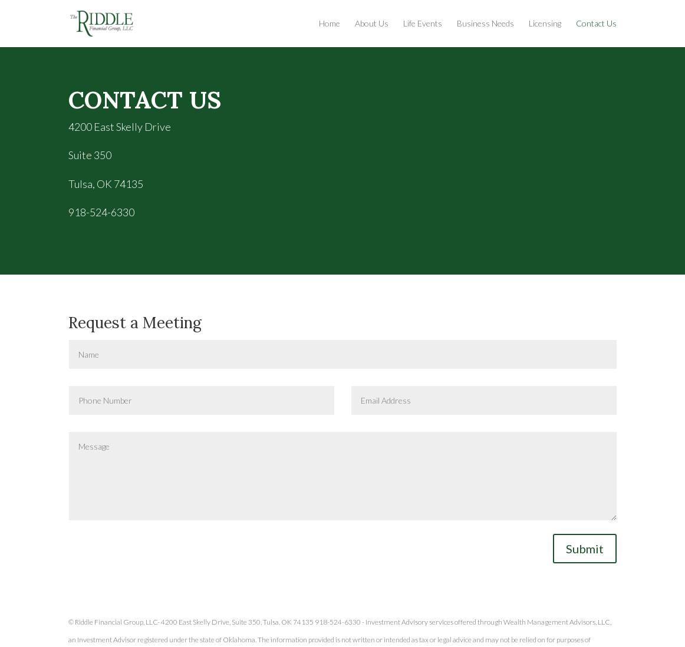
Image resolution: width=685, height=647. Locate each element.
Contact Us (596, 23)
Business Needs (485, 23)
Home (329, 23)
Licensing (545, 23)
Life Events (422, 23)
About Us (371, 23)
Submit (585, 549)
